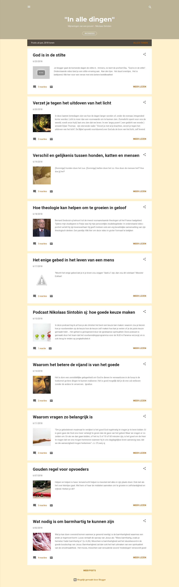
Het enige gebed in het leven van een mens (73, 260)
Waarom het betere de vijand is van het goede (76, 364)
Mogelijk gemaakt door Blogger (89, 579)
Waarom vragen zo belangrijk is (63, 416)
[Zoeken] (150, 7)
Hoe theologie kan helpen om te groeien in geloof (79, 207)
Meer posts (89, 570)
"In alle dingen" (90, 19)
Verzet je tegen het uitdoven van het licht (72, 103)
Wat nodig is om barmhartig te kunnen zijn (73, 521)
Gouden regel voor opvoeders (61, 469)
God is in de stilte (49, 55)
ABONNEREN (90, 33)
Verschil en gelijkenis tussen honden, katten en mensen (86, 155)
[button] (144, 55)
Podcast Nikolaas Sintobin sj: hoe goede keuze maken (84, 312)
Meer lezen (139, 86)
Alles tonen (140, 43)
